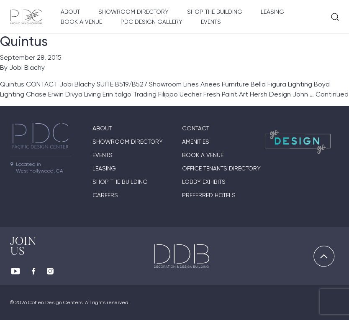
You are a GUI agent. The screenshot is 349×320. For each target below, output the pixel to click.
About (70, 11)
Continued (332, 94)
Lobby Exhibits (204, 181)
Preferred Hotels (209, 195)
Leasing (272, 11)
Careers (105, 195)
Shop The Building (214, 11)
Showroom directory (133, 11)
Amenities (195, 141)
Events (211, 21)
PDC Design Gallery (151, 21)
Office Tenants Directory (221, 168)
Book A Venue (81, 21)
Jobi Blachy (27, 67)
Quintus (24, 41)
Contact (195, 128)
